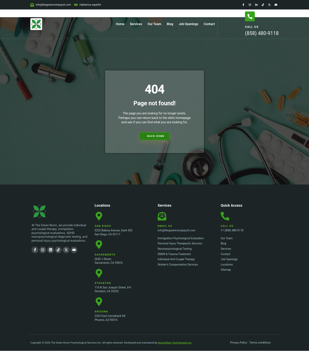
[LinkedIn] (256, 5)
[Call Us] (250, 16)
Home (120, 24)
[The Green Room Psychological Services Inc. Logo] (47, 211)
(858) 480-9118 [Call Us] (262, 33)
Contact (209, 24)
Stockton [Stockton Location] (103, 286)
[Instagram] (250, 5)
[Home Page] (36, 24)
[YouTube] (276, 5)
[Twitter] (269, 5)
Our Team (154, 24)
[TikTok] (263, 5)
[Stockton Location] (99, 276)
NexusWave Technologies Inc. (175, 347)
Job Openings (188, 24)
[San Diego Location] (99, 217)
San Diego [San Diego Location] (103, 227)
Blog (170, 24)
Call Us (252, 26)
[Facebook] (243, 5)
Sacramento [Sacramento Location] (105, 257)
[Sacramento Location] (99, 246)
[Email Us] (163, 217)
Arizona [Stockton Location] (101, 316)
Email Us (165, 227)
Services (136, 24)
